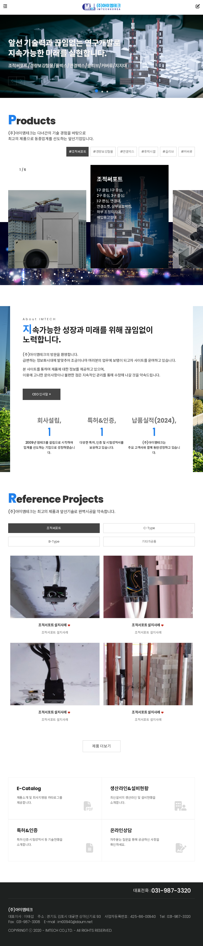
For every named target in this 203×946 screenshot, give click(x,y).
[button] (96, 90)
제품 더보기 (101, 746)
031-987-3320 (171, 890)
